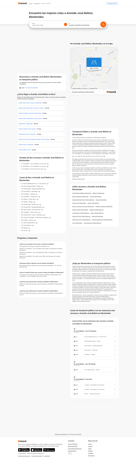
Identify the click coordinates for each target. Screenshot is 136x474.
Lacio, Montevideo (77, 223)
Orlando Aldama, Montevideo (80, 209)
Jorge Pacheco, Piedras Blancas (92, 223)
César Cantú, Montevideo (79, 203)
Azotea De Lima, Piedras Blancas (81, 216)
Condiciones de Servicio (24, 456)
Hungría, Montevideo (95, 196)
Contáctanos (47, 456)
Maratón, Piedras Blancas (96, 209)
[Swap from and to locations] (65, 24)
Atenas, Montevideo (101, 200)
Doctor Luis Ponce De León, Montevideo (83, 206)
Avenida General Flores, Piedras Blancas (83, 200)
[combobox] (47, 25)
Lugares (90, 446)
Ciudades (90, 453)
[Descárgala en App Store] (36, 450)
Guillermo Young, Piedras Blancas (81, 219)
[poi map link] (94, 71)
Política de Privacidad (36, 456)
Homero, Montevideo (93, 203)
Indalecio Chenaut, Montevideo (103, 206)
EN (70, 453)
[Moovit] (22, 3)
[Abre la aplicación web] (49, 450)
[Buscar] (103, 24)
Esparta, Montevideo (97, 216)
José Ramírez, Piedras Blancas (80, 213)
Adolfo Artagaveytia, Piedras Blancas (102, 219)
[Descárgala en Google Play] (24, 450)
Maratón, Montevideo (98, 193)
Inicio (33, 23)
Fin (69, 23)
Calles (89, 448)
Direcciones (91, 455)
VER (48, 163)
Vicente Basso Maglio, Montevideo (81, 193)
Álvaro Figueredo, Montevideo (80, 196)
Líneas (90, 444)
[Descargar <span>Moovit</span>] (112, 3)
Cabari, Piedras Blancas (97, 213)
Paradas (90, 451)
